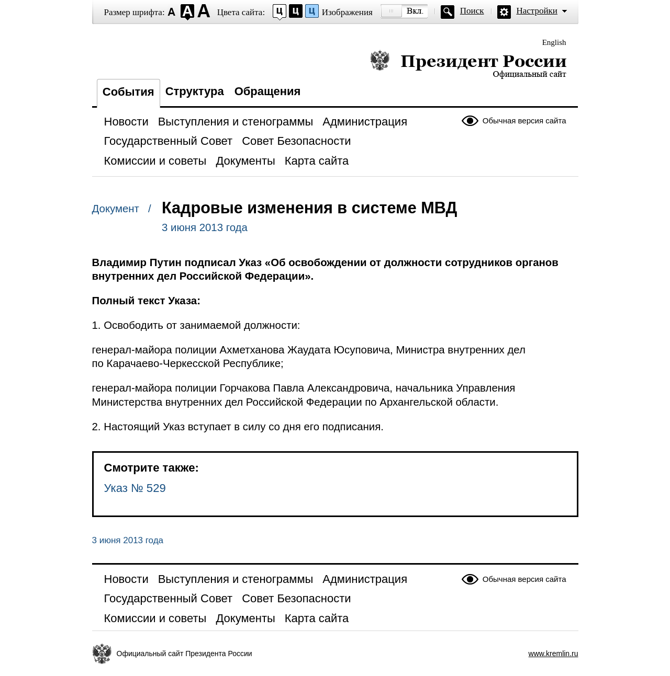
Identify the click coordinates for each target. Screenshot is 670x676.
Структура (194, 91)
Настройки (537, 11)
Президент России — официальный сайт (468, 64)
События (128, 91)
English (554, 42)
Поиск (472, 11)
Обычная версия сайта (524, 120)
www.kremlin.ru (553, 653)
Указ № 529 (135, 488)
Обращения (267, 91)
